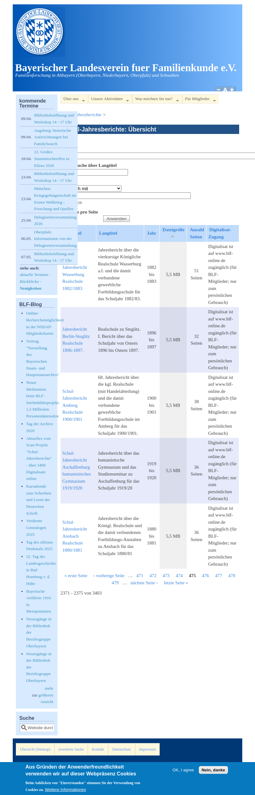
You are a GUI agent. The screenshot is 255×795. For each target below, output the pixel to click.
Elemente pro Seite (79, 211)
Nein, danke (213, 771)
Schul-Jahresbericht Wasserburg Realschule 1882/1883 (74, 274)
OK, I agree (183, 771)
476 (205, 575)
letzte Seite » (176, 582)
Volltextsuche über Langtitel (89, 165)
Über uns (73, 99)
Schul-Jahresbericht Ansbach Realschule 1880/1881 (74, 536)
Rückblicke (29, 281)
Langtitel (108, 233)
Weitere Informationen (65, 790)
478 (231, 575)
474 (179, 575)
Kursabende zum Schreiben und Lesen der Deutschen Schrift (38, 499)
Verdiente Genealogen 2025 (36, 527)
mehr (49, 688)
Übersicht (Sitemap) (35, 749)
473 (166, 575)
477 (218, 575)
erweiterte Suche (71, 749)
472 (153, 575)
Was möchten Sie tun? (155, 99)
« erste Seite (75, 575)
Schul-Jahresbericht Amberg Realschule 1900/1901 (74, 405)
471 (139, 575)
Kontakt (98, 749)
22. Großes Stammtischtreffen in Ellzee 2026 (51, 158)
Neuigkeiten (30, 288)
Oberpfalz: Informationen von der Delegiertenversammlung (55, 239)
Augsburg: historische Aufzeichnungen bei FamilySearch (52, 137)
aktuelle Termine (34, 274)
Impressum (147, 749)
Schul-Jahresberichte (82, 114)
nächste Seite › (144, 582)
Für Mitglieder (199, 99)
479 (115, 582)
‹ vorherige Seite (109, 575)
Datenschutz (121, 749)
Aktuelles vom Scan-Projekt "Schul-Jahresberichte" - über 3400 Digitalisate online (39, 458)
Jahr (65, 181)
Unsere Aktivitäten (108, 99)
